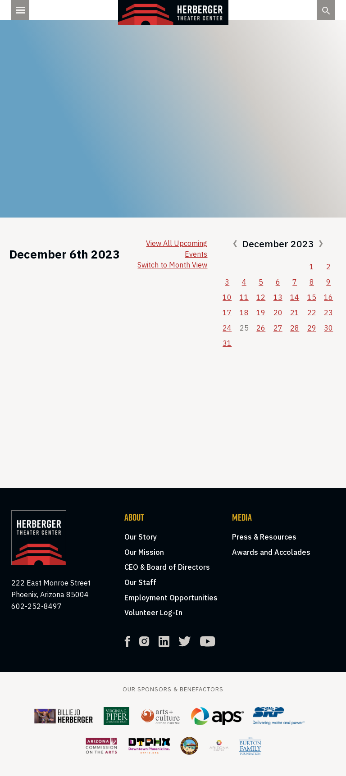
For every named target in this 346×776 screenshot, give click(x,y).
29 (311, 327)
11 (244, 297)
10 (227, 297)
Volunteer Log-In (153, 612)
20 (277, 312)
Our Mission (144, 552)
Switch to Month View (172, 264)
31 (227, 343)
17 (227, 312)
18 (244, 312)
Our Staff (140, 582)
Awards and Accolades (271, 552)
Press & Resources (264, 536)
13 (277, 297)
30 (328, 327)
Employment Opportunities (171, 597)
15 (311, 297)
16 (328, 297)
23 (328, 312)
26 (260, 327)
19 (260, 312)
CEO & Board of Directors (167, 567)
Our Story (140, 536)
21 (294, 312)
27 (277, 327)
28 (294, 327)
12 (260, 297)
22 (311, 312)
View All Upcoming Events (176, 249)
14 (294, 297)
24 (227, 327)
